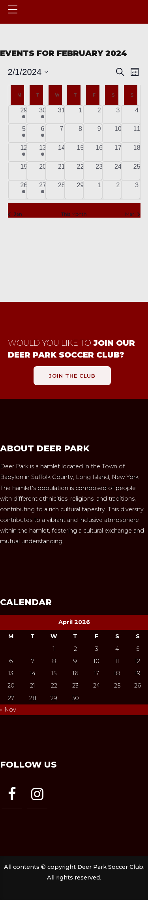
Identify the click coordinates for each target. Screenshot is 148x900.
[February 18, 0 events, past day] (137, 152)
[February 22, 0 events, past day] (80, 171)
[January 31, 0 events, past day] (61, 115)
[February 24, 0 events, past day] (118, 171)
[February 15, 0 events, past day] (80, 152)
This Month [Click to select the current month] (74, 214)
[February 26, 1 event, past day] (24, 190)
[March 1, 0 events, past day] (99, 190)
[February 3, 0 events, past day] (118, 115)
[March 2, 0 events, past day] (118, 190)
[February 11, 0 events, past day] (137, 133)
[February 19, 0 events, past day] (24, 171)
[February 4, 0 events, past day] (137, 115)
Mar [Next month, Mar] (132, 214)
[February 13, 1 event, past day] (43, 152)
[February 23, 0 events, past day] (99, 171)
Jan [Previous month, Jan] (15, 214)
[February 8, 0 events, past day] (80, 133)
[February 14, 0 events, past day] (61, 152)
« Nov (8, 709)
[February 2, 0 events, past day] (99, 115)
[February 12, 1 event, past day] (24, 152)
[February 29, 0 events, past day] (80, 190)
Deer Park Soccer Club (66, 20)
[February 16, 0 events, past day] (99, 152)
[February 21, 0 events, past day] (61, 171)
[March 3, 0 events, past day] (137, 190)
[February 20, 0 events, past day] (43, 171)
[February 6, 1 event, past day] (43, 133)
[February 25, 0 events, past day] (137, 171)
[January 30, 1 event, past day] (43, 115)
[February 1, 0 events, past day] (80, 115)
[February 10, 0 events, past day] (118, 133)
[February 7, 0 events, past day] (61, 133)
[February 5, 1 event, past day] (24, 133)
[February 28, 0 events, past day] (61, 190)
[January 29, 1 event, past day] (24, 115)
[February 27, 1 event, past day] (43, 190)
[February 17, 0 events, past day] (118, 152)
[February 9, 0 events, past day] (99, 133)
